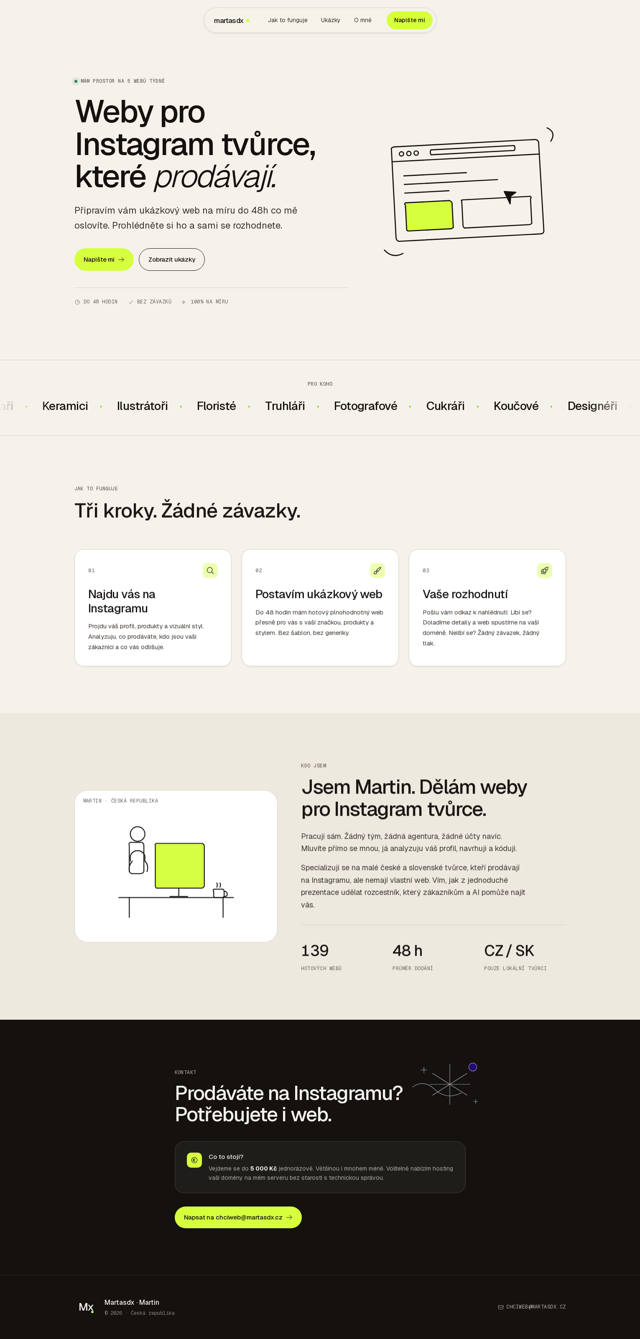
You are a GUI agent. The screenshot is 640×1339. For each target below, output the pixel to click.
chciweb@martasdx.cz (532, 1306)
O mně (363, 20)
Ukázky (331, 20)
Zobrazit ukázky (171, 259)
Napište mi (409, 20)
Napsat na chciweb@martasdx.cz (238, 1217)
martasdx (232, 20)
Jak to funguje (288, 20)
